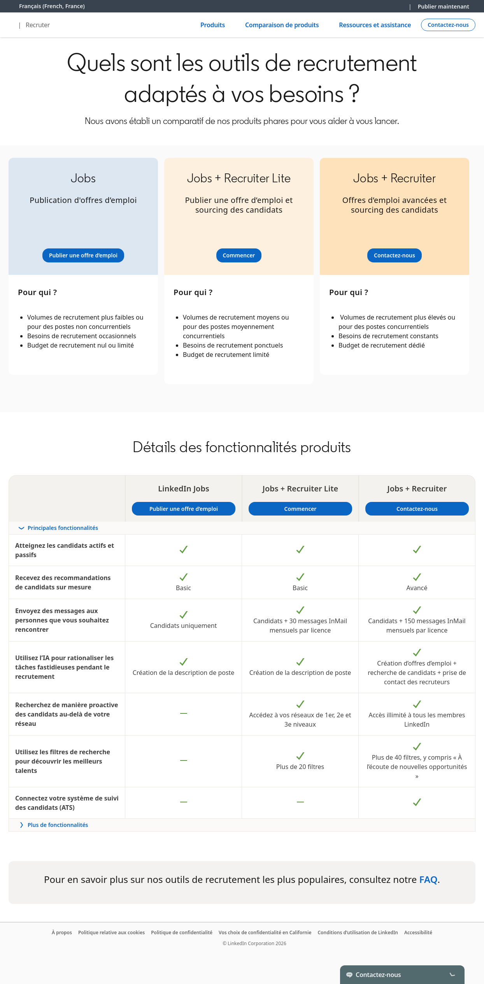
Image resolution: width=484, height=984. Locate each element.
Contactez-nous (417, 508)
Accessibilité (418, 932)
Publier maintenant (443, 6)
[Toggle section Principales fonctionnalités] (242, 528)
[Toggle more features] (242, 825)
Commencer (317, 508)
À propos (62, 932)
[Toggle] (452, 974)
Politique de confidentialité (181, 932)
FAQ (428, 879)
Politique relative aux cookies (111, 932)
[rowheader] (242, 528)
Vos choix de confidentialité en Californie (265, 932)
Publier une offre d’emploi (191, 508)
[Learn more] (83, 255)
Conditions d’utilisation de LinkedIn (357, 932)
